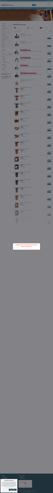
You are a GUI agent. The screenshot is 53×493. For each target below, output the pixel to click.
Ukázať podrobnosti (9, 491)
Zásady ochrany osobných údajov (9, 487)
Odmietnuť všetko (5, 489)
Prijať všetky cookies (12, 489)
